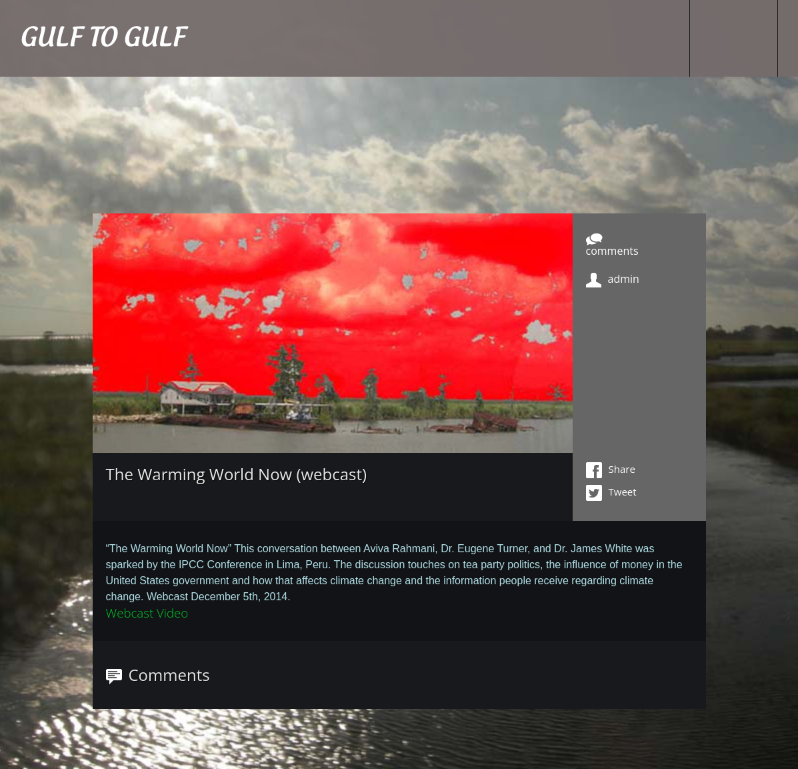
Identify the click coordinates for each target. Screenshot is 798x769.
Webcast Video (147, 612)
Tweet (611, 493)
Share (610, 470)
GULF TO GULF (102, 38)
